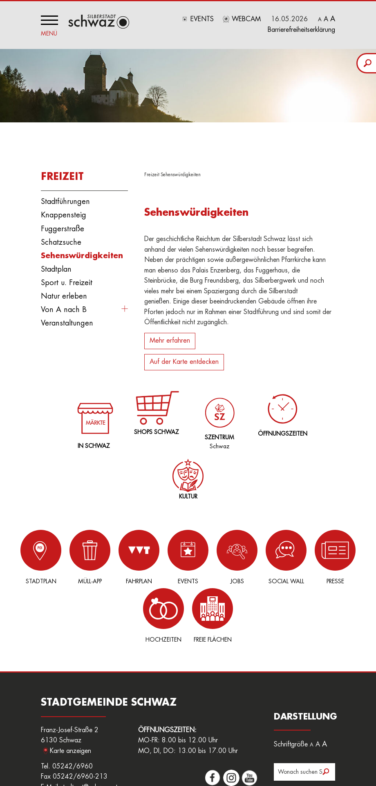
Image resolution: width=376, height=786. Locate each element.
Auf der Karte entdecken (184, 359)
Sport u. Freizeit (66, 280)
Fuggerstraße (62, 226)
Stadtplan (56, 267)
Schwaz (218, 415)
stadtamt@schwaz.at (88, 726)
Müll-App (69, 554)
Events (202, 19)
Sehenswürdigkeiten (82, 253)
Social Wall (233, 554)
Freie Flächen (355, 554)
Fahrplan (110, 554)
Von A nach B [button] (64, 307)
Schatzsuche (61, 240)
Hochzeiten (314, 554)
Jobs (192, 554)
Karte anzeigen (70, 689)
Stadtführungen (65, 199)
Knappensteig (63, 213)
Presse (273, 554)
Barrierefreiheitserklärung (301, 30)
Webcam (246, 19)
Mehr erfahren (170, 338)
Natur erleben (64, 294)
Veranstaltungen (67, 321)
